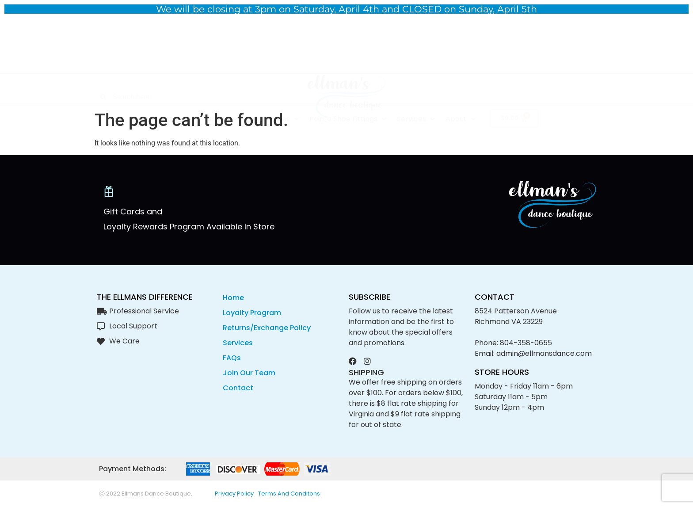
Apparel (178, 92)
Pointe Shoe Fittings (347, 92)
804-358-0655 (526, 343)
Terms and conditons (289, 493)
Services (416, 92)
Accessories (273, 92)
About (461, 92)
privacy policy (234, 493)
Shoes (222, 92)
